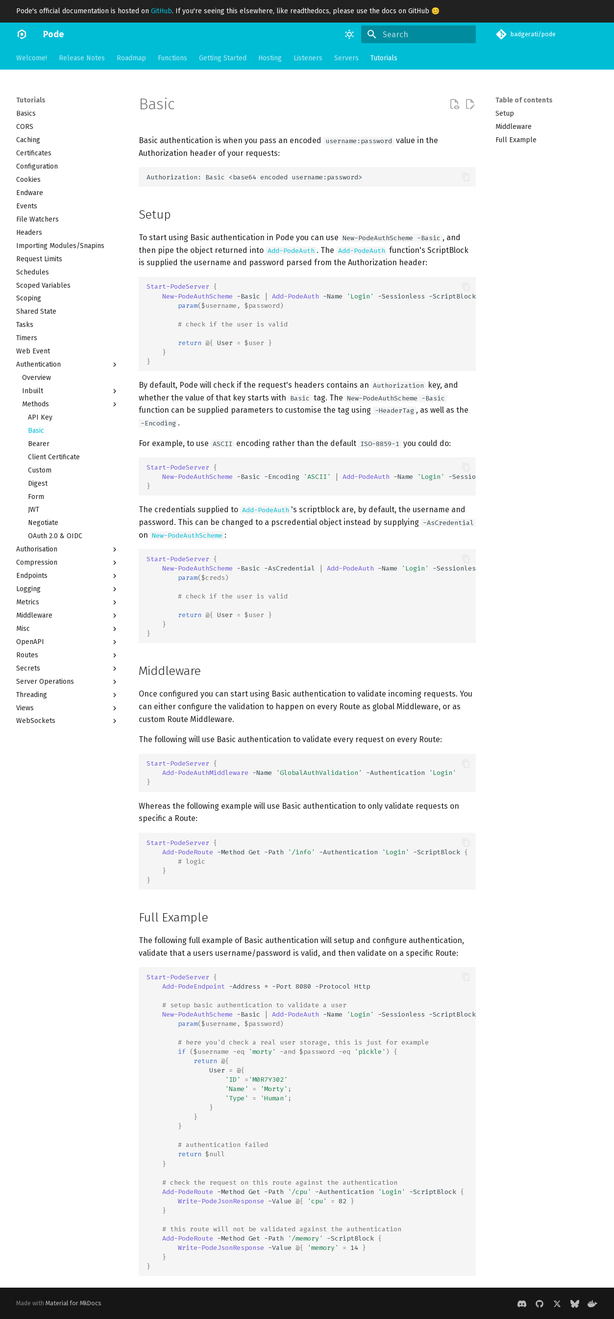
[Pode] (21, 34)
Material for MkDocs (73, 1303)
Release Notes (82, 58)
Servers (346, 58)
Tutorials (383, 58)
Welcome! (31, 58)
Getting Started (222, 58)
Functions (172, 58)
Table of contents (524, 100)
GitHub (161, 11)
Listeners (308, 58)
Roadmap (131, 58)
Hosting (270, 58)
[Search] (418, 34)
